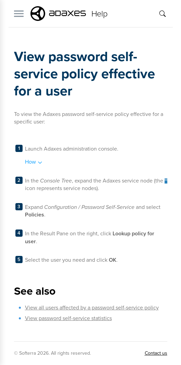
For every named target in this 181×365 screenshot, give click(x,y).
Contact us (156, 353)
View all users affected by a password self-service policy (92, 307)
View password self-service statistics (68, 318)
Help (99, 14)
